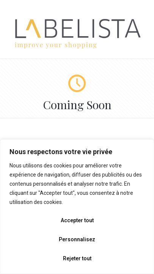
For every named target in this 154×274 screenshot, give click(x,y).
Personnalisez (77, 239)
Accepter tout (77, 220)
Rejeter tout (77, 258)
